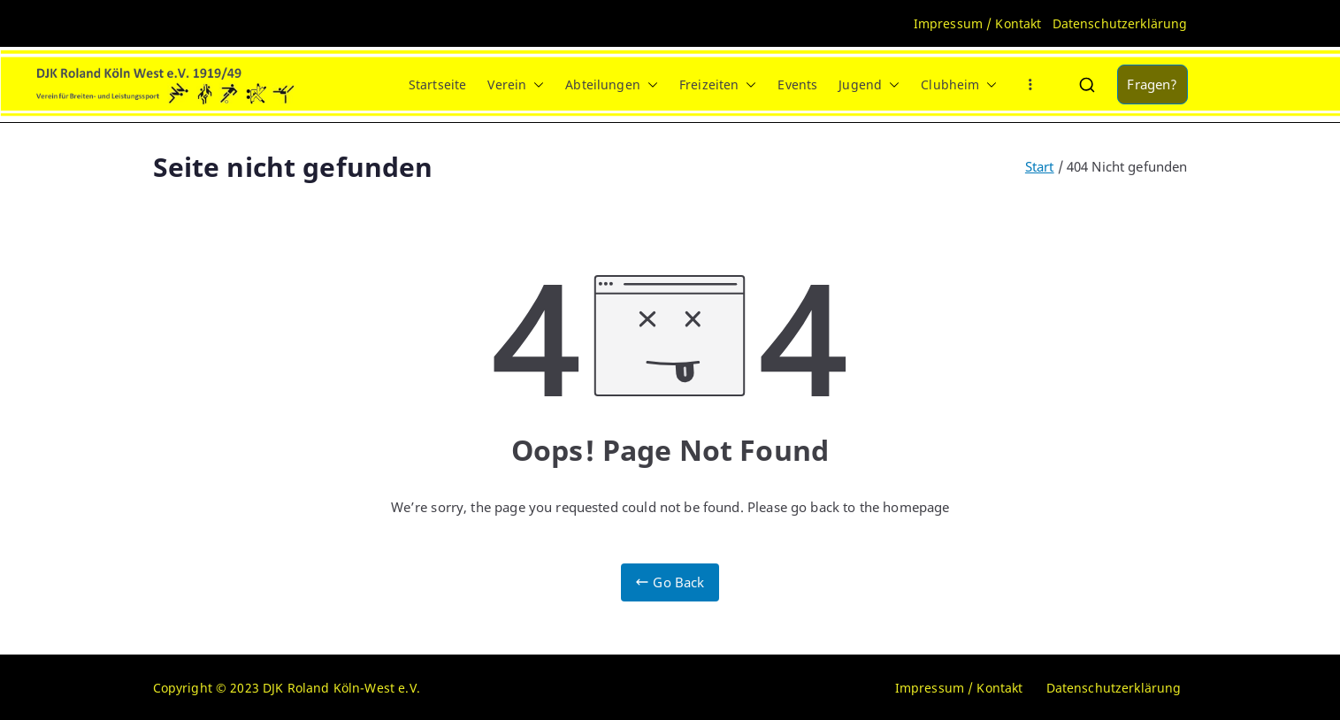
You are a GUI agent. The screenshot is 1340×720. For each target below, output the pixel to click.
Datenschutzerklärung (1120, 23)
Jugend (869, 84)
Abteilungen (611, 84)
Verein (515, 84)
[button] (535, 84)
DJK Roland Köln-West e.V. (341, 687)
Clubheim (959, 84)
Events (797, 84)
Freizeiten (718, 84)
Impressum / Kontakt (978, 23)
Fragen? (1152, 84)
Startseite (438, 84)
